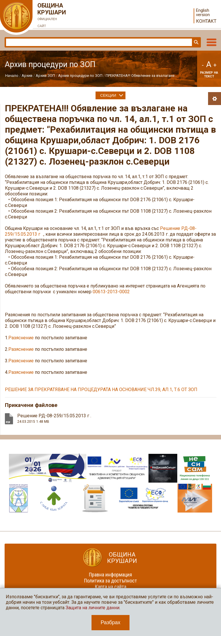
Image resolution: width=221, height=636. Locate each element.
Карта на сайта (110, 587)
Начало (11, 75)
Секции (108, 95)
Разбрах (111, 622)
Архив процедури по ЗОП (80, 75)
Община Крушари (51, 16)
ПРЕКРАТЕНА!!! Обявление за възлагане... (141, 75)
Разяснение (21, 337)
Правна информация (110, 575)
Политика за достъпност (110, 581)
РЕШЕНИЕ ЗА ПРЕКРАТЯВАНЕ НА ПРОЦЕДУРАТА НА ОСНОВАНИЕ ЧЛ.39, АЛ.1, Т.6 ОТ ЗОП (101, 389)
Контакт (206, 21)
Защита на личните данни (92, 607)
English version (203, 12)
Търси (195, 42)
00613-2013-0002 (111, 291)
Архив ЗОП (45, 75)
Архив (27, 75)
